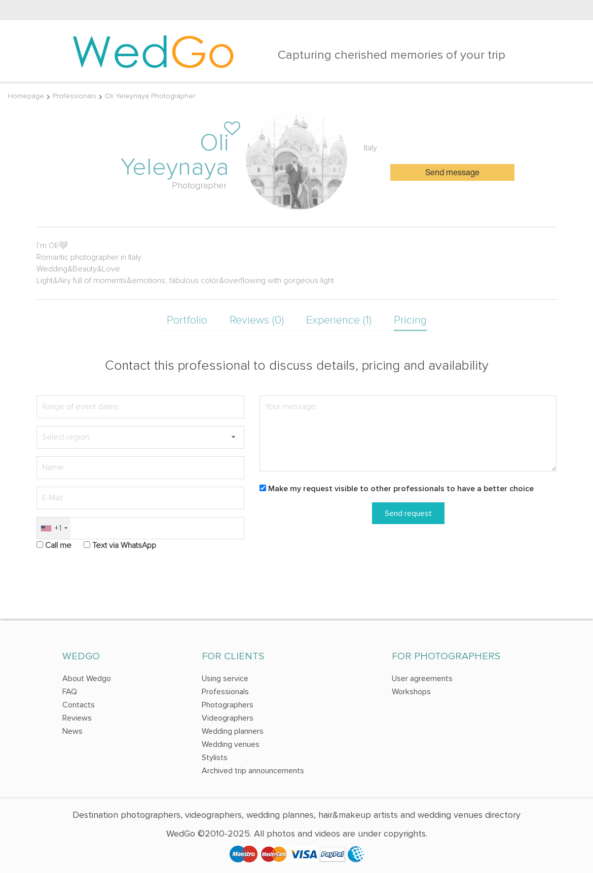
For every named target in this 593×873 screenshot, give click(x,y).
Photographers (227, 705)
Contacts (78, 705)
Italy (370, 148)
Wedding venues (231, 744)
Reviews (77, 718)
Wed (153, 50)
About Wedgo (86, 678)
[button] (233, 437)
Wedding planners (233, 731)
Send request (408, 513)
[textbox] (140, 437)
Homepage (26, 96)
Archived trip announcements (253, 771)
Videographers (227, 718)
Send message (452, 173)
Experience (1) (339, 320)
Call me (58, 545)
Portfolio (187, 320)
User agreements (422, 678)
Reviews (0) (257, 320)
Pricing (410, 320)
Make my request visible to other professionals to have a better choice (401, 489)
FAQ (69, 692)
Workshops (411, 692)
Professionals (74, 96)
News (72, 731)
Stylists (215, 757)
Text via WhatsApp (124, 545)
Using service (225, 678)
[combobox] (53, 528)
